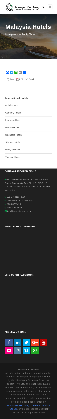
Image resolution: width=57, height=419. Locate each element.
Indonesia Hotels (13, 120)
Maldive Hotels (12, 127)
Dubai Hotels (11, 105)
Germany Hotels (13, 113)
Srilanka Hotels (12, 142)
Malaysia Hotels (12, 149)
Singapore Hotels (13, 135)
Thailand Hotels (12, 157)
